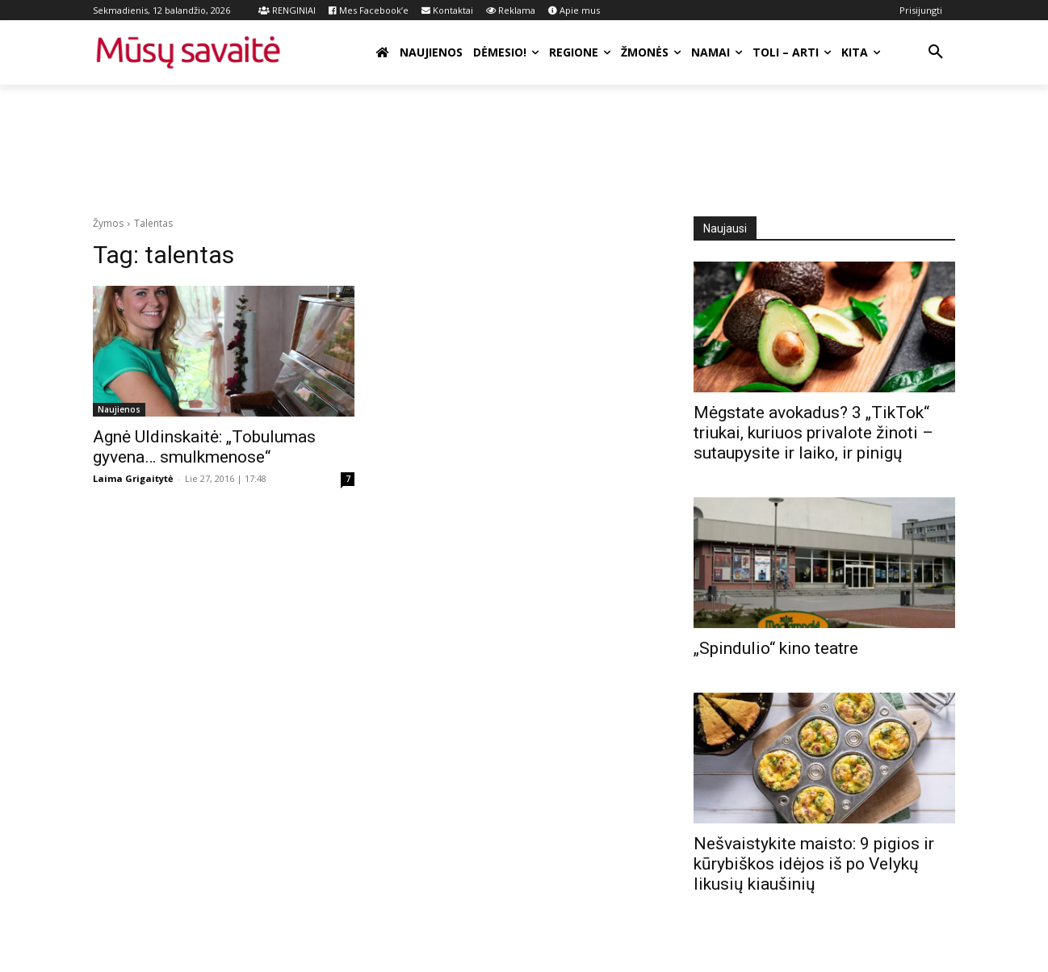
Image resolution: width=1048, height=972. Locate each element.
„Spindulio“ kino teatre (776, 648)
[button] (935, 52)
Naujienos (119, 409)
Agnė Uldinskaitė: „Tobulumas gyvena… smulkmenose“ (204, 447)
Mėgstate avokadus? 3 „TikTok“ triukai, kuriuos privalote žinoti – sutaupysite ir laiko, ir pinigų (813, 433)
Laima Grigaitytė (133, 478)
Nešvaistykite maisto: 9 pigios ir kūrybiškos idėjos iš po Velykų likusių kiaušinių (814, 864)
